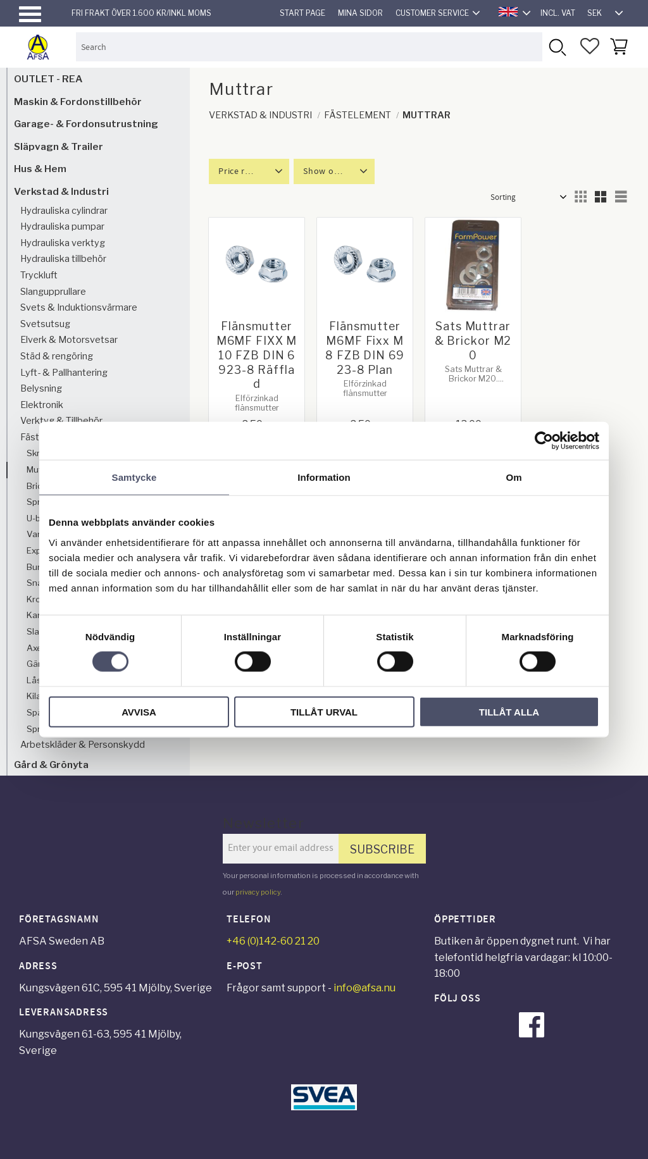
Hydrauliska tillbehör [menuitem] (63, 258)
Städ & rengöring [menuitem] (56, 356)
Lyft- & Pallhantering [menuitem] (64, 372)
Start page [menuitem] (302, 13)
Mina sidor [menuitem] (360, 13)
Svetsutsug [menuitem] (45, 324)
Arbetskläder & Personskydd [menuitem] (82, 744)
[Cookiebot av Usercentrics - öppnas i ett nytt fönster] (544, 440)
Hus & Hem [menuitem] (40, 169)
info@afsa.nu (364, 988)
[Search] (556, 46)
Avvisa (139, 711)
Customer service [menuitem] (432, 13)
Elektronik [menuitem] (41, 405)
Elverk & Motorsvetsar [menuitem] (69, 339)
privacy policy (257, 892)
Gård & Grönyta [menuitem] (51, 765)
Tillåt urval (324, 711)
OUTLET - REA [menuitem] (48, 79)
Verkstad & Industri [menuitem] (61, 191)
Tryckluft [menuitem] (39, 275)
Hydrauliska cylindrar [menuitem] (64, 210)
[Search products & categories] (309, 46)
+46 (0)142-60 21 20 (273, 941)
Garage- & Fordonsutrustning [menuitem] (86, 124)
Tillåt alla (509, 711)
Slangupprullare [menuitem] (53, 291)
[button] (30, 14)
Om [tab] (513, 477)
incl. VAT (557, 13)
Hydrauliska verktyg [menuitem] (62, 243)
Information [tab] (324, 477)
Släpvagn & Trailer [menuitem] (58, 146)
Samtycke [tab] (134, 477)
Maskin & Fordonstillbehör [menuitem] (78, 102)
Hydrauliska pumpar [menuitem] (62, 226)
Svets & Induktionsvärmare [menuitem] (78, 307)
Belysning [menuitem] (41, 388)
